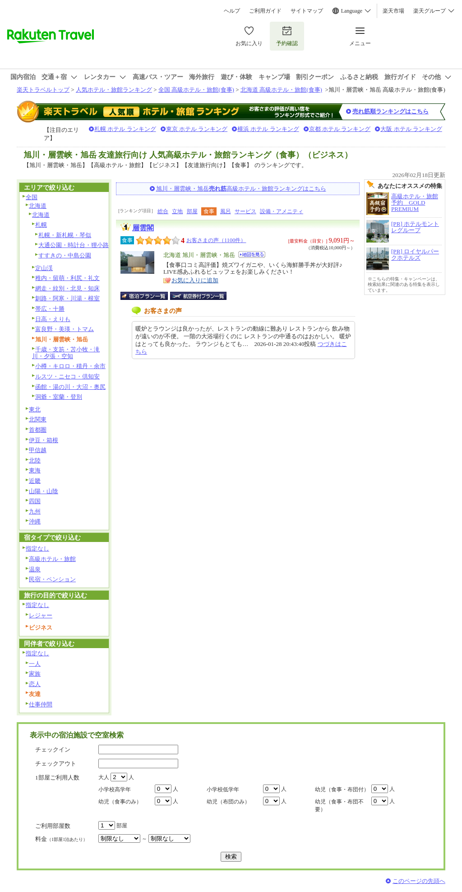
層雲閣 (143, 228)
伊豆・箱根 (43, 440)
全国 (31, 197)
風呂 (225, 211)
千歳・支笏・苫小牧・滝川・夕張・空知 (66, 353)
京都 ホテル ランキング (340, 129)
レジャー (40, 615)
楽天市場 (393, 11)
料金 (61, 839)
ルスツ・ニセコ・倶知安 (67, 376)
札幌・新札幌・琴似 (64, 235)
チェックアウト (55, 763)
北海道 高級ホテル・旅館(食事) (281, 89)
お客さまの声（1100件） (216, 240)
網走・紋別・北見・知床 (67, 288)
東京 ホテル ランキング (197, 129)
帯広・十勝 (50, 308)
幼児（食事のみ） (120, 802)
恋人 (35, 684)
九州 (35, 511)
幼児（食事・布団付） (342, 789)
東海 (35, 470)
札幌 (41, 224)
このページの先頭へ (419, 881)
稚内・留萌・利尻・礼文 (67, 278)
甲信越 (37, 450)
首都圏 (37, 429)
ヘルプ (232, 11)
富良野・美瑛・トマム (64, 329)
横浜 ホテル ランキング (268, 129)
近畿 (35, 480)
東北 (35, 409)
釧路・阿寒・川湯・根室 (67, 298)
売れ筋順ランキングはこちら (390, 111)
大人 (103, 777)
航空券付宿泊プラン (198, 296)
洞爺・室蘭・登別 (58, 396)
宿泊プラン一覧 (148, 296)
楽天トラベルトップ (43, 89)
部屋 (192, 211)
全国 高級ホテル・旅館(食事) (196, 89)
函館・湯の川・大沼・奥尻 (70, 386)
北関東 (37, 419)
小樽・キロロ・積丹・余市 (70, 366)
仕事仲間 (40, 704)
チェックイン (52, 749)
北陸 (35, 460)
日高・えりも (52, 319)
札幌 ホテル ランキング (125, 129)
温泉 (35, 569)
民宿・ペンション (52, 579)
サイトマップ (307, 11)
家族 (35, 673)
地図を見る (251, 254)
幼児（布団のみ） (228, 802)
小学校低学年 (223, 789)
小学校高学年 (114, 789)
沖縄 (35, 521)
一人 (35, 663)
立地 (177, 211)
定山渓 (44, 268)
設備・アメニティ (281, 211)
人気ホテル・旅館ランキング (114, 89)
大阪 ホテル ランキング (411, 129)
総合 (162, 211)
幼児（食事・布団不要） (339, 806)
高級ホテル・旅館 (52, 559)
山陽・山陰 (43, 491)
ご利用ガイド (265, 11)
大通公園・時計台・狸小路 (73, 245)
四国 (35, 501)
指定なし (37, 548)
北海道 (37, 205)
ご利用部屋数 (52, 825)
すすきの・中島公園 (64, 255)
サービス (245, 211)
